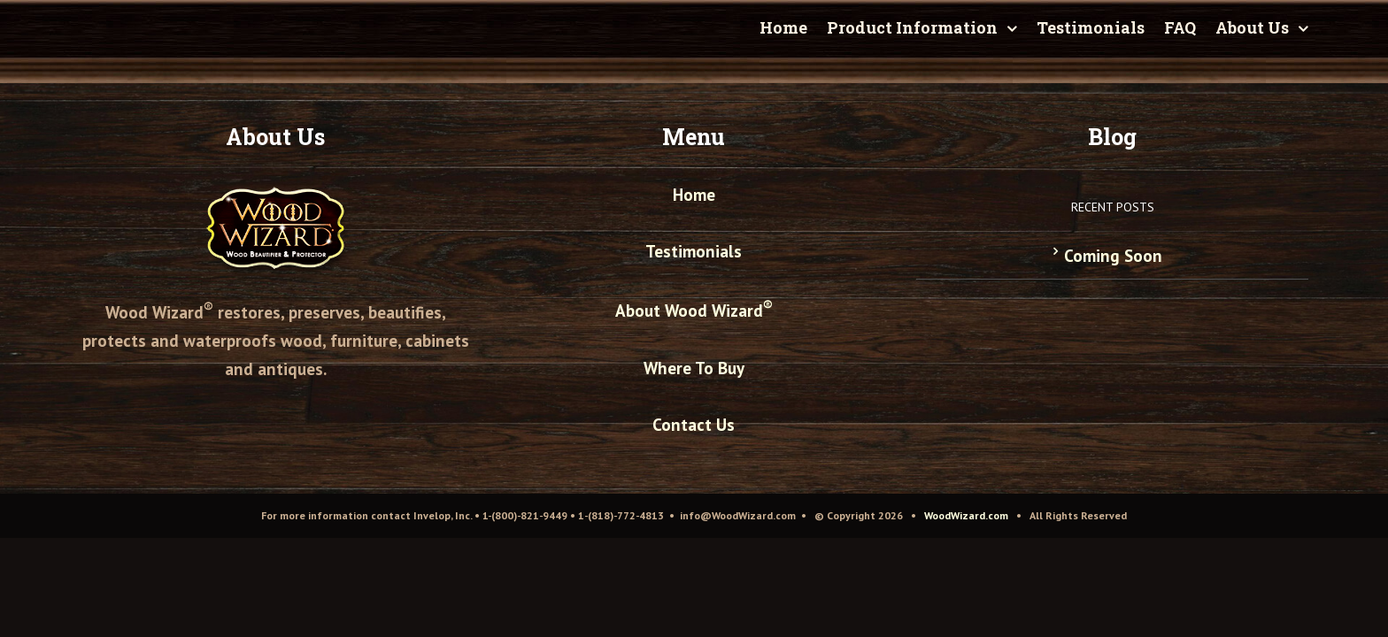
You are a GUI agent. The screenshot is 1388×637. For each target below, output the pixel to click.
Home (694, 194)
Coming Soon (1113, 255)
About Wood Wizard (694, 310)
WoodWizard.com (966, 515)
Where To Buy (694, 368)
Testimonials (693, 251)
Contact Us (693, 424)
